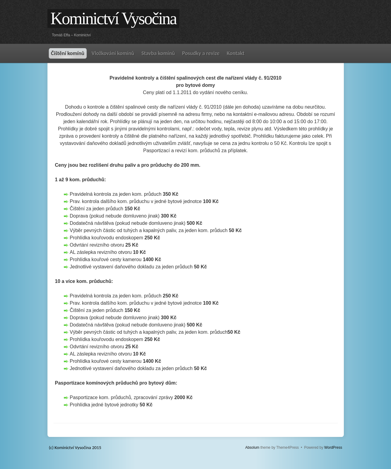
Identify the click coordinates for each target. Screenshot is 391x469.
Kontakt (235, 53)
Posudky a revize (201, 53)
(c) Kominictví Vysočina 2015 (75, 447)
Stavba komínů (158, 53)
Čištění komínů (67, 53)
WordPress (333, 447)
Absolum (252, 447)
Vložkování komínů (113, 53)
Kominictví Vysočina (113, 18)
